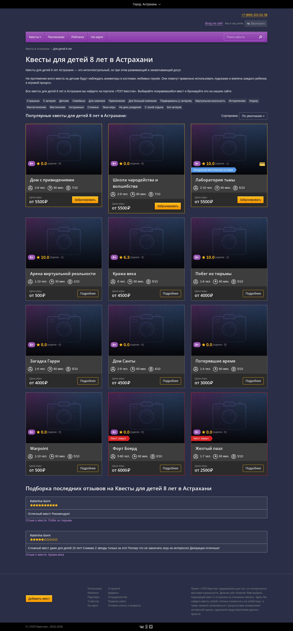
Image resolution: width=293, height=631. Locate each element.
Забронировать (85, 199)
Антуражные (76, 107)
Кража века (124, 273)
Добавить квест (39, 598)
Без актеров (174, 107)
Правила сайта (117, 601)
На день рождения (130, 107)
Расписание (56, 37)
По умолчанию (253, 116)
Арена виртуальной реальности (63, 273)
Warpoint (39, 448)
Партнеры (94, 597)
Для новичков (97, 100)
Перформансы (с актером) (176, 100)
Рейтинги (77, 37)
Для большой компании (142, 100)
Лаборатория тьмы (215, 179)
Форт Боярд (125, 448)
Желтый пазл (209, 448)
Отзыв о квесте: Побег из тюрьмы (49, 520)
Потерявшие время (215, 361)
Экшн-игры (108, 107)
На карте (97, 37)
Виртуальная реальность (210, 100)
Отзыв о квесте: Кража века (45, 554)
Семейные (79, 100)
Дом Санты (124, 361)
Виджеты (113, 592)
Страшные (33, 100)
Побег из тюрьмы (213, 273)
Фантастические (36, 107)
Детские (64, 100)
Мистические (57, 107)
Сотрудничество (117, 597)
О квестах (93, 601)
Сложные (93, 107)
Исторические (237, 100)
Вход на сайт (214, 23)
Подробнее (88, 293)
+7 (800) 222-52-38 (254, 15)
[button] (255, 23)
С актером (49, 100)
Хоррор (253, 100)
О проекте (114, 588)
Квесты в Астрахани (37, 48)
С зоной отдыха (154, 107)
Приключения (117, 100)
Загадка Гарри (45, 361)
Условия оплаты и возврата (124, 605)
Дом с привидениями (52, 179)
